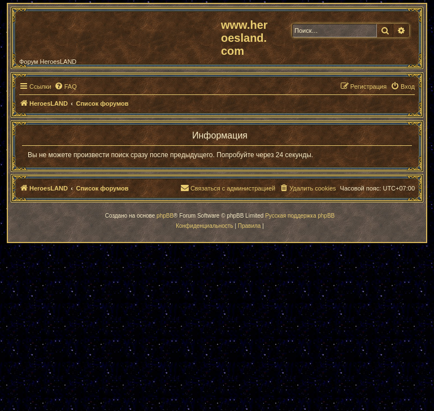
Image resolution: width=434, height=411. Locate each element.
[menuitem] (65, 86)
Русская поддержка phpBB (300, 216)
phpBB (165, 216)
